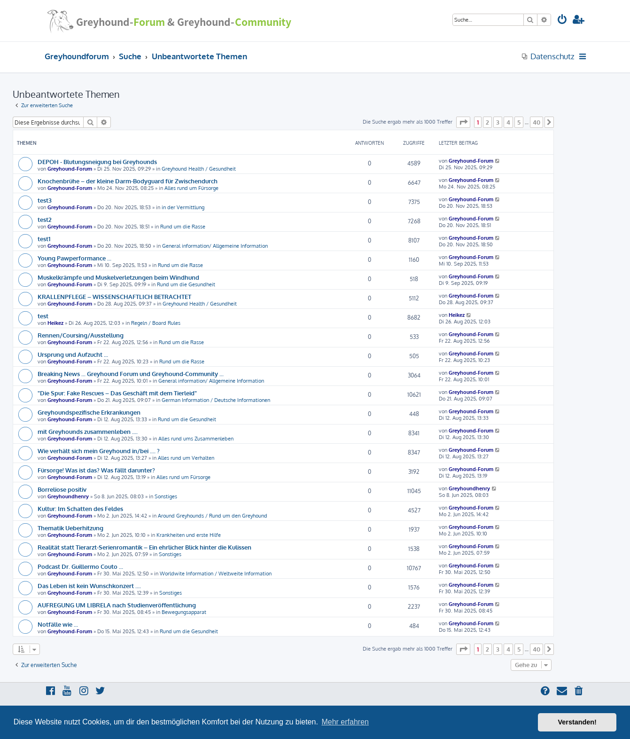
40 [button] (536, 122)
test (43, 316)
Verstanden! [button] (577, 722)
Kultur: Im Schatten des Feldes (80, 508)
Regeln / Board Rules (155, 323)
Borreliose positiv (62, 489)
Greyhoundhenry (68, 496)
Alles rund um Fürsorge (191, 188)
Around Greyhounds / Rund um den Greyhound (212, 515)
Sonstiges (166, 496)
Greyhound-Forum (69, 168)
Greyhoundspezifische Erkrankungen (89, 412)
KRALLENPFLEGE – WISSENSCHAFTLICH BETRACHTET (114, 296)
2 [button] (487, 122)
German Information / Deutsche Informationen (216, 400)
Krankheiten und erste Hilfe (188, 535)
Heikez (55, 323)
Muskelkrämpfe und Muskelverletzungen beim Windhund (118, 277)
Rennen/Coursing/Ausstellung (81, 335)
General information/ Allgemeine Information (215, 246)
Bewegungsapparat (184, 612)
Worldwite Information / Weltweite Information (216, 573)
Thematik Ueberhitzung (70, 528)
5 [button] (519, 122)
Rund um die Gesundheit (186, 284)
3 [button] (497, 122)
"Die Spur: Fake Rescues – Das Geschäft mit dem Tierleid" (117, 393)
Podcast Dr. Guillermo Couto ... (80, 566)
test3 (45, 200)
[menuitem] (562, 20)
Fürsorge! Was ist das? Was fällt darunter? (96, 470)
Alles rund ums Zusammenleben (195, 438)
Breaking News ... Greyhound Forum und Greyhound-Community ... (131, 373)
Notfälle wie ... (58, 624)
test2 (45, 219)
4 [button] (508, 122)
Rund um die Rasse (182, 226)
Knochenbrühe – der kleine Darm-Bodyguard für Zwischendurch (128, 181)
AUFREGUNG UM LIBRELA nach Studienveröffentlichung (117, 605)
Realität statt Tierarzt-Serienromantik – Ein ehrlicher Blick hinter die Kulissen (144, 547)
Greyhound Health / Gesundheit (199, 168)
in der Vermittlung (183, 207)
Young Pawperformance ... (74, 258)
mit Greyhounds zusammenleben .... (88, 431)
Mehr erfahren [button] (345, 722)
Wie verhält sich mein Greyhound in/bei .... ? (99, 451)
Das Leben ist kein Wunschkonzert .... (89, 586)
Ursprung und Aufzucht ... (73, 354)
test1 (44, 239)
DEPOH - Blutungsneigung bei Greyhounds (97, 161)
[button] (463, 122)
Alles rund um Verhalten (186, 458)
